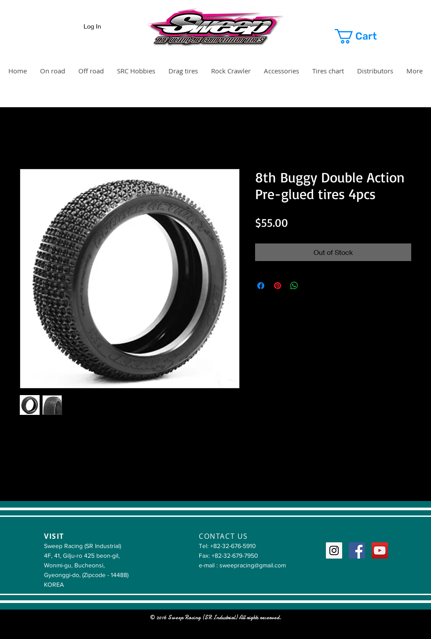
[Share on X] (311, 285)
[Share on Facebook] (261, 285)
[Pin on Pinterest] (277, 285)
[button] (366, 36)
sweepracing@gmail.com (252, 565)
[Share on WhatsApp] (294, 285)
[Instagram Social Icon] (334, 550)
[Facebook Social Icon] (357, 550)
